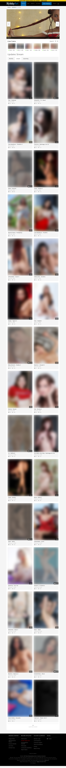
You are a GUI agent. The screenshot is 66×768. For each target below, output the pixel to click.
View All (52, 41)
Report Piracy (37, 748)
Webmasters (24, 738)
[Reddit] (49, 738)
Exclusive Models (12, 743)
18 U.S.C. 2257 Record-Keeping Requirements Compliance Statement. (33, 756)
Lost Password (37, 740)
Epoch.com (47, 760)
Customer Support (38, 742)
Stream (18, 58)
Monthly (11, 58)
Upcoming (25, 58)
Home (9, 7)
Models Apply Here (25, 740)
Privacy (35, 746)
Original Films (12, 738)
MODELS (33, 3)
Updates (14, 7)
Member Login (37, 738)
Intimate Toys (12, 747)
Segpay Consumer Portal (41, 761)
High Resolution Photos (12, 741)
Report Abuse (24, 749)
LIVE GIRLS (38, 3)
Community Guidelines (26, 747)
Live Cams (11, 745)
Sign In (54, 3)
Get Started (46, 3)
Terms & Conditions (38, 744)
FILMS (28, 3)
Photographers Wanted (24, 743)
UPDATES (23, 3)
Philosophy (23, 745)
